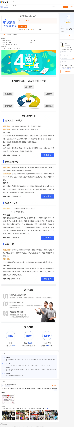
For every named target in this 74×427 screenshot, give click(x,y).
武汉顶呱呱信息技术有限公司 (10, 5)
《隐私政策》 (69, 68)
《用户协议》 (64, 68)
